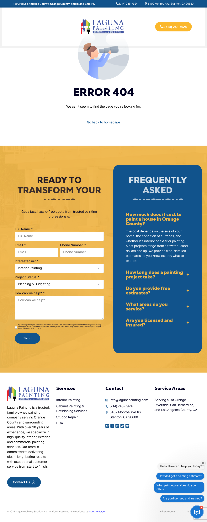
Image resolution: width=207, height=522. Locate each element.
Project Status (26, 277)
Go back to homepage (103, 122)
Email (19, 245)
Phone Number (72, 245)
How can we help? (29, 293)
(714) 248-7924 (128, 3)
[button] (157, 237)
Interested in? (25, 261)
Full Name (23, 229)
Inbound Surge (97, 511)
